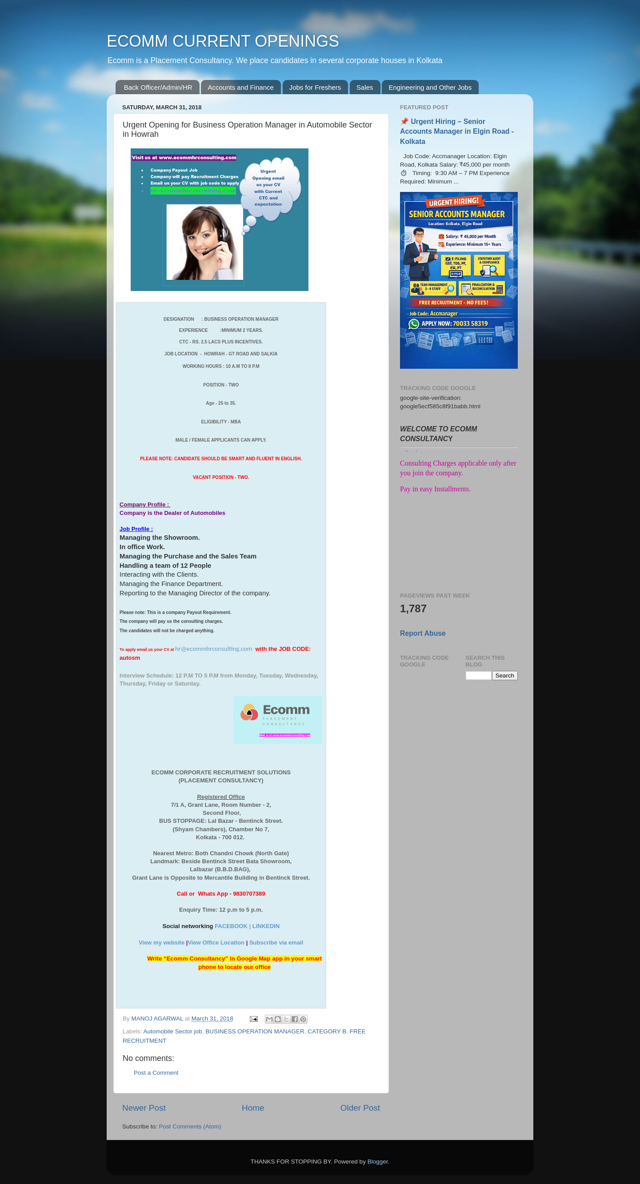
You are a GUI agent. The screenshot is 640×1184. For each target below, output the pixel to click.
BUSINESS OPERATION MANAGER (254, 1031)
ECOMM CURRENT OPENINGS (223, 41)
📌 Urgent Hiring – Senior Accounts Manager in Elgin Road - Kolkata (457, 131)
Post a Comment (156, 1072)
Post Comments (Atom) (190, 1126)
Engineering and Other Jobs (430, 87)
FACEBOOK (231, 926)
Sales (364, 87)
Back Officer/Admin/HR (158, 87)
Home (253, 1107)
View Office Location (216, 942)
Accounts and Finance (240, 87)
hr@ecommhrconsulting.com (213, 649)
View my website (161, 942)
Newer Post (144, 1107)
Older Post (360, 1107)
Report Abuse (423, 633)
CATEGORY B (327, 1031)
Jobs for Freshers (315, 87)
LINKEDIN (266, 926)
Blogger (378, 1161)
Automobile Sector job (173, 1031)
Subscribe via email (276, 942)
